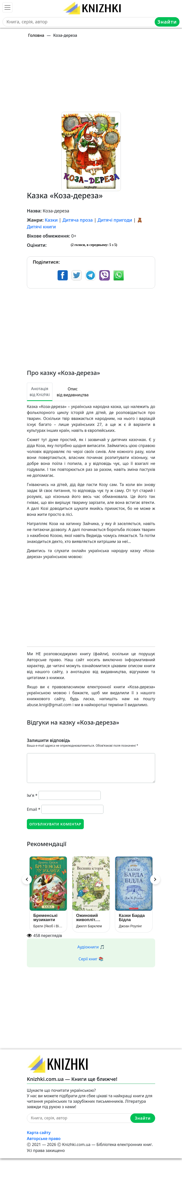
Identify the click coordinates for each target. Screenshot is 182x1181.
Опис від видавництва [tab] (73, 392)
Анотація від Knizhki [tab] (40, 391)
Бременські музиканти (45, 917)
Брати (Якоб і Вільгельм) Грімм (48, 926)
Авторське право (44, 1138)
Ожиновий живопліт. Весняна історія (87, 917)
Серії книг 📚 (91, 959)
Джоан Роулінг (130, 926)
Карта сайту (39, 1132)
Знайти (167, 21)
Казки (51, 220)
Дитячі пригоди (114, 220)
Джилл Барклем (89, 926)
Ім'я (32, 795)
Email (33, 809)
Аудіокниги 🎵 (91, 947)
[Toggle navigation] (7, 7)
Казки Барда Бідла (132, 917)
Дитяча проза (77, 220)
